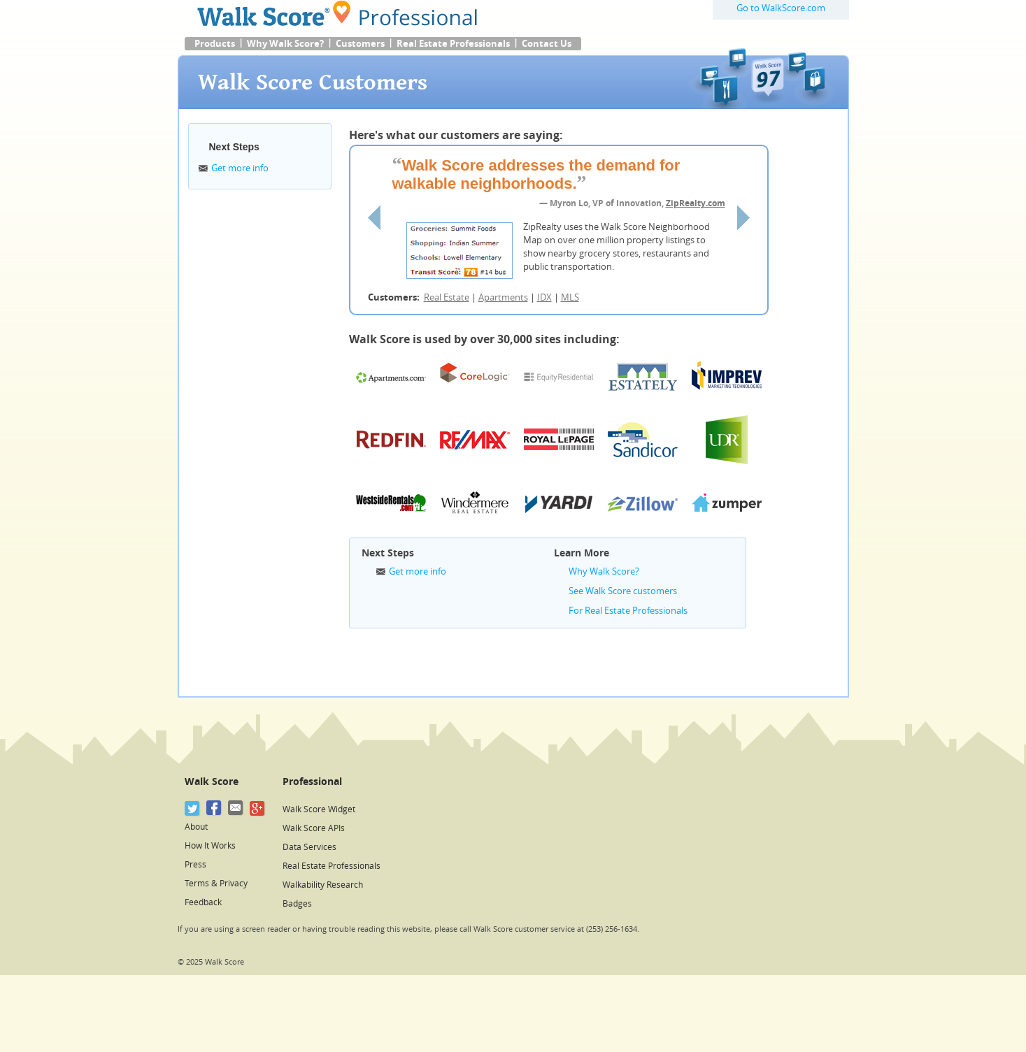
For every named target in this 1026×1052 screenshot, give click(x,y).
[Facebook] (214, 808)
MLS (570, 297)
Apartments (503, 297)
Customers (360, 43)
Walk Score (211, 782)
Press (195, 865)
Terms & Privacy (216, 883)
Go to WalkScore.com (780, 8)
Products (214, 43)
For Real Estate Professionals (628, 610)
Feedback (203, 902)
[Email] (236, 808)
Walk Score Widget (319, 809)
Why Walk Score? (285, 43)
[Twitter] (193, 808)
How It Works (210, 846)
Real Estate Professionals (453, 43)
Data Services (309, 847)
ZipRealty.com (695, 203)
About (196, 827)
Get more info (240, 168)
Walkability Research (323, 885)
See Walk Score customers (623, 591)
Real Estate (446, 297)
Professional (312, 782)
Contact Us (546, 43)
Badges (297, 904)
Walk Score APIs (314, 828)
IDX (544, 297)
